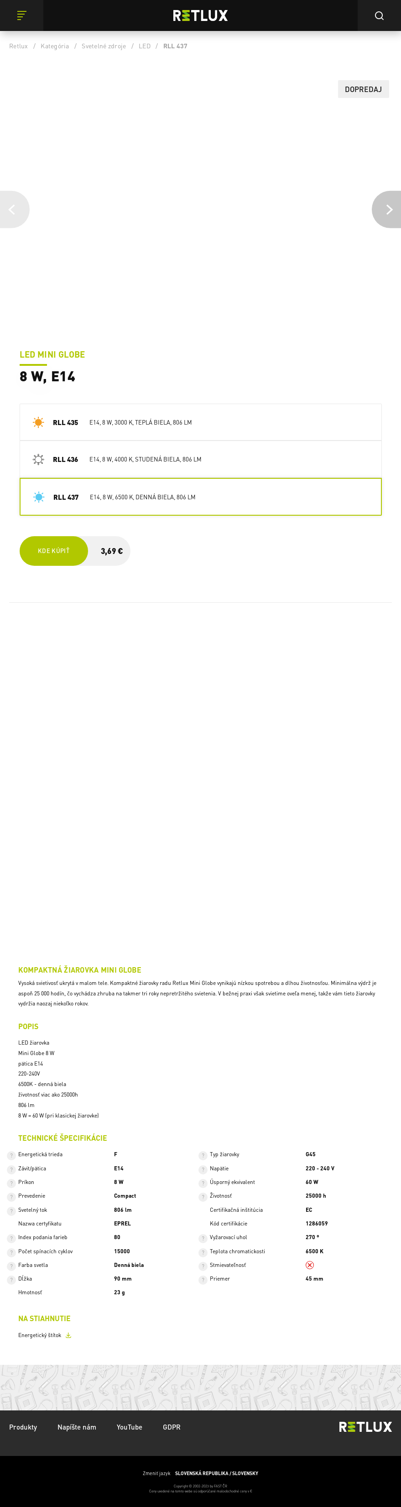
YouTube (129, 1426)
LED (145, 45)
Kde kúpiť (53, 550)
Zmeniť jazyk (200, 1473)
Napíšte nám (76, 1426)
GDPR (172, 1426)
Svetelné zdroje (104, 45)
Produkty (23, 1426)
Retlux (18, 45)
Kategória (55, 45)
